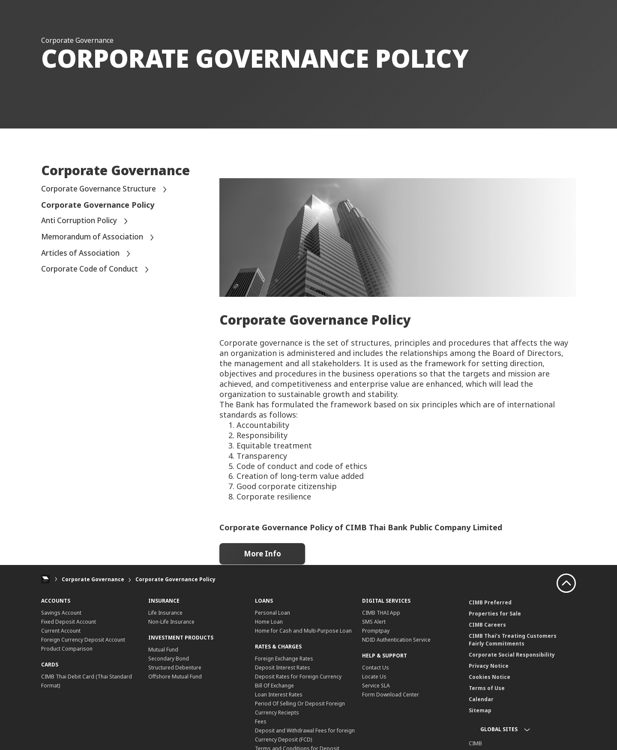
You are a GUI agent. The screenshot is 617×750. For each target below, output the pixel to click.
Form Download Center (390, 694)
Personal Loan (272, 612)
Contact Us (375, 667)
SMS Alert (374, 621)
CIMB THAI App (381, 612)
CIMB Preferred (490, 602)
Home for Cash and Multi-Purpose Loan (303, 630)
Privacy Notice (489, 665)
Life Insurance (165, 612)
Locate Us (374, 676)
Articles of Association (87, 253)
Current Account (61, 630)
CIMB (475, 743)
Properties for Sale (495, 613)
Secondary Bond (168, 658)
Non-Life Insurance (171, 621)
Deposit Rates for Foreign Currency (298, 676)
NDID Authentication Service (396, 639)
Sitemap (480, 710)
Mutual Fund (163, 649)
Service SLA (376, 685)
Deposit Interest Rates (282, 667)
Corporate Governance (93, 579)
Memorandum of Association (99, 237)
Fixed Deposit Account (68, 621)
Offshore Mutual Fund (175, 676)
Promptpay (375, 630)
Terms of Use (487, 688)
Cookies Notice (489, 677)
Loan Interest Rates (279, 694)
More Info (262, 554)
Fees (261, 721)
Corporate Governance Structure (106, 189)
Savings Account (61, 612)
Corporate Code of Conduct (98, 269)
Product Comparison (67, 648)
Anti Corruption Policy (86, 220)
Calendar (481, 699)
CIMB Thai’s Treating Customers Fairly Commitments (513, 639)
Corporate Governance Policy (175, 579)
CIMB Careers (487, 624)
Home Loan (269, 621)
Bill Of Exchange (274, 685)
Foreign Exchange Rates (284, 658)
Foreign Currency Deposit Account (83, 639)
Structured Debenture (174, 667)
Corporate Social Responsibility (512, 654)
